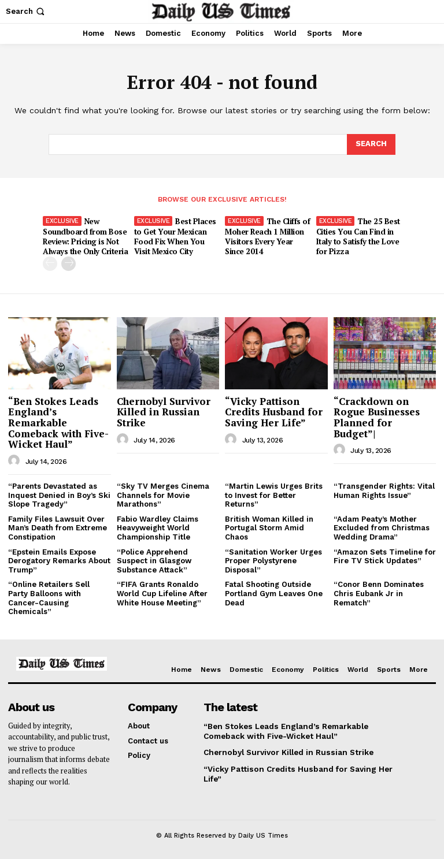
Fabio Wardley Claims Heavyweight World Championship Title (157, 527)
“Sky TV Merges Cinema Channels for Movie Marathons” (163, 494)
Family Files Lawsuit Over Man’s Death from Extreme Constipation (57, 527)
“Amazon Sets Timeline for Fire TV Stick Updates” (385, 555)
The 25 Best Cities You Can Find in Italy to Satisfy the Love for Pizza (357, 236)
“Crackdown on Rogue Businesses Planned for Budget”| (377, 416)
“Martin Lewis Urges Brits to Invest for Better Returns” (274, 494)
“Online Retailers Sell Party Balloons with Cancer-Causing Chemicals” (49, 597)
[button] (26, 11)
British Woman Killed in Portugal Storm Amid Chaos (269, 527)
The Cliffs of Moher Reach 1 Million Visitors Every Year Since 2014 (267, 236)
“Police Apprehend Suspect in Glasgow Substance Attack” (154, 559)
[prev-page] (50, 263)
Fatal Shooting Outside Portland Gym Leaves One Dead (274, 592)
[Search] (371, 144)
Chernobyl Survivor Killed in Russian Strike (163, 410)
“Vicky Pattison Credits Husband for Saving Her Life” (274, 410)
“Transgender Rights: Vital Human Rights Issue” (384, 490)
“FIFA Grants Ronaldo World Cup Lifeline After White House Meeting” (162, 592)
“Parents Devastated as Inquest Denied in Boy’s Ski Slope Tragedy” (59, 494)
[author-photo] (15, 459)
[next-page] (68, 263)
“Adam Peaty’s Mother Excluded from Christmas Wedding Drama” (382, 527)
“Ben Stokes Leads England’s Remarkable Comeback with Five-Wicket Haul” (58, 421)
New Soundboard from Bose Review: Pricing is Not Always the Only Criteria (85, 236)
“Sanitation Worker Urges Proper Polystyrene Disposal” (273, 559)
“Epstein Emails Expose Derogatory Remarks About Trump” (59, 559)
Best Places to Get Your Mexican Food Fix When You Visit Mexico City (175, 236)
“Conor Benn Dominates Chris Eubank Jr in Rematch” (379, 592)
